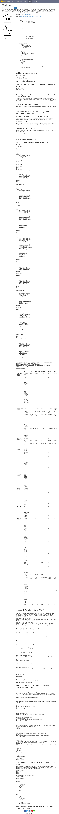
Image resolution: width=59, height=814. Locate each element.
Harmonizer (19, 1)
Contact (35, 1)
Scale (13, 1)
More (30, 1)
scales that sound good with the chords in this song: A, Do (30, 16)
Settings (25, 1)
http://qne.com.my (28, 14)
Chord (8, 1)
